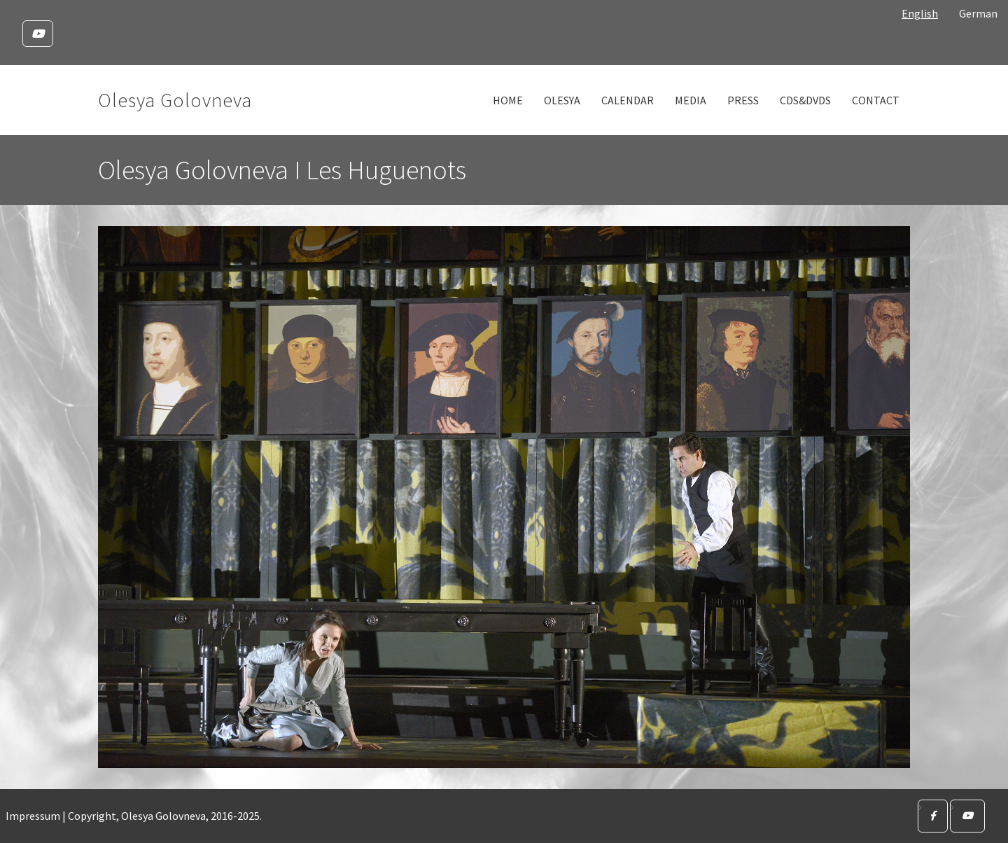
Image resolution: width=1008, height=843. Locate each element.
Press (743, 100)
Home (508, 100)
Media (690, 100)
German (978, 13)
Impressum (33, 816)
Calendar (627, 100)
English (920, 13)
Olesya (562, 100)
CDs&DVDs (805, 100)
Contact (875, 100)
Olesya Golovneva (175, 100)
